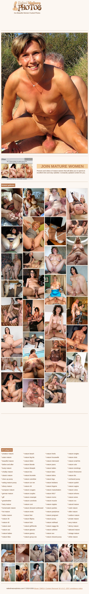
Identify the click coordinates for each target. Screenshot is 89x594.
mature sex (49, 533)
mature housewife (52, 457)
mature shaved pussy (53, 537)
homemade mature (8, 508)
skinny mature (73, 526)
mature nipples (51, 504)
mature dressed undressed (33, 508)
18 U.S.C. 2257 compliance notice (70, 588)
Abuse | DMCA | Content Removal (46, 588)
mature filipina (28, 519)
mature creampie (29, 497)
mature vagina (73, 486)
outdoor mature (73, 515)
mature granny (29, 533)
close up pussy (7, 479)
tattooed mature (73, 530)
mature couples (29, 493)
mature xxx (71, 501)
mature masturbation (53, 490)
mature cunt (28, 504)
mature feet (27, 515)
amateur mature (7, 454)
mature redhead (51, 522)
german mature (7, 493)
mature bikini (28, 461)
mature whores (73, 493)
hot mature (5, 512)
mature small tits (73, 461)
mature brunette (29, 475)
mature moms (50, 497)
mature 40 (5, 522)
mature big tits (28, 457)
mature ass (5, 530)
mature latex (50, 472)
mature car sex (29, 483)
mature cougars (29, 490)
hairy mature (6, 504)
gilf (2, 497)
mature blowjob (29, 468)
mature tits (71, 475)
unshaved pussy (73, 479)
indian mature (6, 515)
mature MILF (50, 493)
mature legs (50, 479)
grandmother (6, 501)
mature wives (72, 497)
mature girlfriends (30, 526)
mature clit (27, 486)
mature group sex (30, 537)
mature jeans (50, 464)
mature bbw (6, 537)
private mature (73, 519)
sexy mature (72, 522)
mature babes (6, 533)
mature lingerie (51, 486)
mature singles (73, 454)
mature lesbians (51, 483)
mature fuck (28, 522)
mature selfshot (51, 530)
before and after (7, 464)
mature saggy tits (52, 526)
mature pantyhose (52, 512)
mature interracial (52, 461)
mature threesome (74, 472)
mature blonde (28, 464)
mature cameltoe (29, 479)
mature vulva (72, 490)
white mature (72, 537)
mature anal (6, 526)
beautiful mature (7, 461)
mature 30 (5, 519)
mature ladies (50, 468)
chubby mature (7, 472)
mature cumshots (30, 501)
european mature (7, 490)
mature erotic (28, 512)
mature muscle (51, 501)
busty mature (6, 468)
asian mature (6, 457)
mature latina (50, 475)
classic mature (6, 475)
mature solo (72, 464)
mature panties (51, 508)
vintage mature (73, 533)
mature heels (50, 454)
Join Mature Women (62, 166)
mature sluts (72, 457)
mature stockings (74, 468)
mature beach (28, 454)
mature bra (27, 472)
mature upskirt (73, 483)
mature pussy (50, 519)
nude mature (72, 508)
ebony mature (6, 486)
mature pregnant (51, 515)
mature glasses (29, 530)
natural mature (73, 504)
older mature (72, 512)
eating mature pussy (9, 483)
